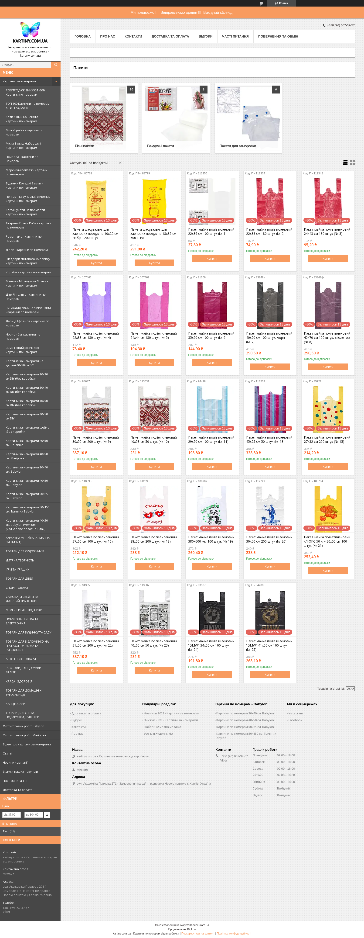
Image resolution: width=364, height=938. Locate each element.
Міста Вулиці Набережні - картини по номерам (24, 145)
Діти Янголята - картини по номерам (26, 296)
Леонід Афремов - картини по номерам (28, 323)
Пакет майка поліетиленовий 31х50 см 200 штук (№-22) (95, 643)
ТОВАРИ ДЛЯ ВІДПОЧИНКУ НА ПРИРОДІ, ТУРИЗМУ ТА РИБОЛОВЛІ (27, 645)
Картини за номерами (19, 81)
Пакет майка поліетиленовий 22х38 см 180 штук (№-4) (95, 335)
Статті (7, 753)
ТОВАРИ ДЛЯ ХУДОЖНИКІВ (25, 551)
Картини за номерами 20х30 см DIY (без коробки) (27, 376)
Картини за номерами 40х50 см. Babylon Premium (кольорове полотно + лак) (27, 524)
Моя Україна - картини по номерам (25, 132)
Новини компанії (15, 762)
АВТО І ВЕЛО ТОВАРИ (21, 659)
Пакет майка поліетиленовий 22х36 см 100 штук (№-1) (211, 231)
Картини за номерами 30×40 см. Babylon (27, 469)
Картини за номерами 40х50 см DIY (27, 416)
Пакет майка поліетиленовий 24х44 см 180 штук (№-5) (153, 335)
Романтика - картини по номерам (24, 238)
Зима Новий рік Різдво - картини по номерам (23, 350)
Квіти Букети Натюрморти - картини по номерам (26, 212)
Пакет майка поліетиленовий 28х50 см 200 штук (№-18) (153, 539)
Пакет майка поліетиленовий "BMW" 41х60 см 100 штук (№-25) (269, 645)
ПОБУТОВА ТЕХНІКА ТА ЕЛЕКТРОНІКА (22, 621)
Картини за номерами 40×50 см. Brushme (27, 443)
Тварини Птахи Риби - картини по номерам (28, 225)
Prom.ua (203, 925)
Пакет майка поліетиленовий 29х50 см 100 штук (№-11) (211, 439)
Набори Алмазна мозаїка (162, 727)
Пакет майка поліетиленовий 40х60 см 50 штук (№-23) (153, 643)
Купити (96, 263)
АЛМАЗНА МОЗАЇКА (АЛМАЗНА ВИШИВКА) (28, 540)
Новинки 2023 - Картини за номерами (172, 713)
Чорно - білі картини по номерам (23, 336)
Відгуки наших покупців (20, 771)
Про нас (107, 36)
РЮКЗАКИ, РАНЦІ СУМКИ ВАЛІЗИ (23, 670)
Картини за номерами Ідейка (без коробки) (27, 429)
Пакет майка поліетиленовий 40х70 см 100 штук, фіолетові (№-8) (327, 337)
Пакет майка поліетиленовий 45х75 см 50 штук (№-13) (269, 439)
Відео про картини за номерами (27, 744)
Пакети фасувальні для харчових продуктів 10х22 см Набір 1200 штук (95, 233)
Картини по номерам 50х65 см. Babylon (245, 727)
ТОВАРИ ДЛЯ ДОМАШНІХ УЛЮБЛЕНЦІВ (23, 692)
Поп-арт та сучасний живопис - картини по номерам (29, 198)
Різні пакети (84, 146)
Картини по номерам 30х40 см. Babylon (245, 713)
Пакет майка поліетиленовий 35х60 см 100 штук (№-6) (211, 335)
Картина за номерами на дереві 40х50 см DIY (24, 363)
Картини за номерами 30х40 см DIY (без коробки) (27, 389)
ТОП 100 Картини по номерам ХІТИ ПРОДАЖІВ (28, 105)
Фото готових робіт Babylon (23, 726)
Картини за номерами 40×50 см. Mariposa (27, 456)
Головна (83, 36)
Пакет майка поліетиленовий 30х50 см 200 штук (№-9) (95, 439)
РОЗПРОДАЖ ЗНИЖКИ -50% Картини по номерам (25, 92)
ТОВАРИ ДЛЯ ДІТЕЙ (19, 578)
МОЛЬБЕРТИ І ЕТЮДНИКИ (24, 610)
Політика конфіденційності (234, 933)
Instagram (296, 713)
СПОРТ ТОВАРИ (17, 587)
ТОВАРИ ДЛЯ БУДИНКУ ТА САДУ (28, 632)
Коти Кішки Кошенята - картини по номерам (23, 119)
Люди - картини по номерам (27, 250)
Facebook (295, 720)
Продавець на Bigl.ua (182, 929)
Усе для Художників (158, 733)
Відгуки (205, 36)
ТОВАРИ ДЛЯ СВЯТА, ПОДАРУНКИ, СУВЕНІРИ (22, 715)
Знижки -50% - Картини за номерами (171, 720)
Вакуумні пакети (160, 146)
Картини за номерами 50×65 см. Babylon (27, 496)
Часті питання (235, 36)
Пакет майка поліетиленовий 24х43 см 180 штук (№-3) (327, 231)
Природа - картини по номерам (22, 159)
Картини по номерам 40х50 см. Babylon (245, 720)
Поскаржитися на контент (197, 933)
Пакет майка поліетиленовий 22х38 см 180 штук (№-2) (269, 231)
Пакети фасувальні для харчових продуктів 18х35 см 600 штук (153, 233)
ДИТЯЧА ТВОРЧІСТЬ (20, 560)
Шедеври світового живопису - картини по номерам (29, 261)
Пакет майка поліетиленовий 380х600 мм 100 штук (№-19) (211, 539)
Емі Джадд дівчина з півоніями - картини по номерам (28, 310)
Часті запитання (15, 781)
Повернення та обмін (278, 36)
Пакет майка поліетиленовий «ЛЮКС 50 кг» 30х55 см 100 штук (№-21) (327, 541)
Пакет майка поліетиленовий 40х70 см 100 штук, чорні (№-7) (269, 337)
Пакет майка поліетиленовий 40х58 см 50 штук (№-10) (153, 439)
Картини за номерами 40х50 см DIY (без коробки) (27, 403)
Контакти (133, 36)
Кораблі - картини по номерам (28, 272)
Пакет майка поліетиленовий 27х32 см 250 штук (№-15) (327, 439)
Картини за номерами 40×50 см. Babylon (27, 482)
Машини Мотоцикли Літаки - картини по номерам (27, 283)
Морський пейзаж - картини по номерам (27, 172)
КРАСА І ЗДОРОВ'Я (19, 681)
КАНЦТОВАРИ (15, 704)
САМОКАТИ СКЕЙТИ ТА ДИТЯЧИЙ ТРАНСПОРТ (22, 599)
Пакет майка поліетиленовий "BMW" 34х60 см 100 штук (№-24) (211, 645)
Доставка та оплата (18, 790)
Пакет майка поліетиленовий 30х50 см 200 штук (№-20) (269, 539)
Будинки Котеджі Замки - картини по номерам (24, 185)
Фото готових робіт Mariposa (24, 735)
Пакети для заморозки (238, 146)
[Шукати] (56, 64)
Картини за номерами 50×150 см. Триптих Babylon (27, 509)
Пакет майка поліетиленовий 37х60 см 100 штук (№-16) (95, 539)
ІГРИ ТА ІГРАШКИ (18, 569)
